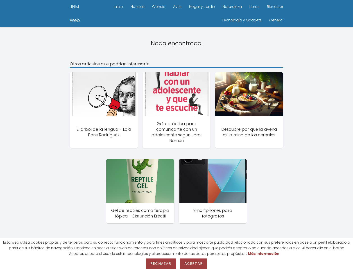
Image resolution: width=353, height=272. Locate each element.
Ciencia (158, 6)
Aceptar (193, 263)
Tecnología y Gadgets (242, 20)
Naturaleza (232, 6)
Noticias (138, 6)
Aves (177, 6)
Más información (263, 253)
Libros (254, 6)
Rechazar (160, 263)
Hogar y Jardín (202, 6)
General (276, 20)
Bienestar (275, 6)
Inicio (118, 6)
